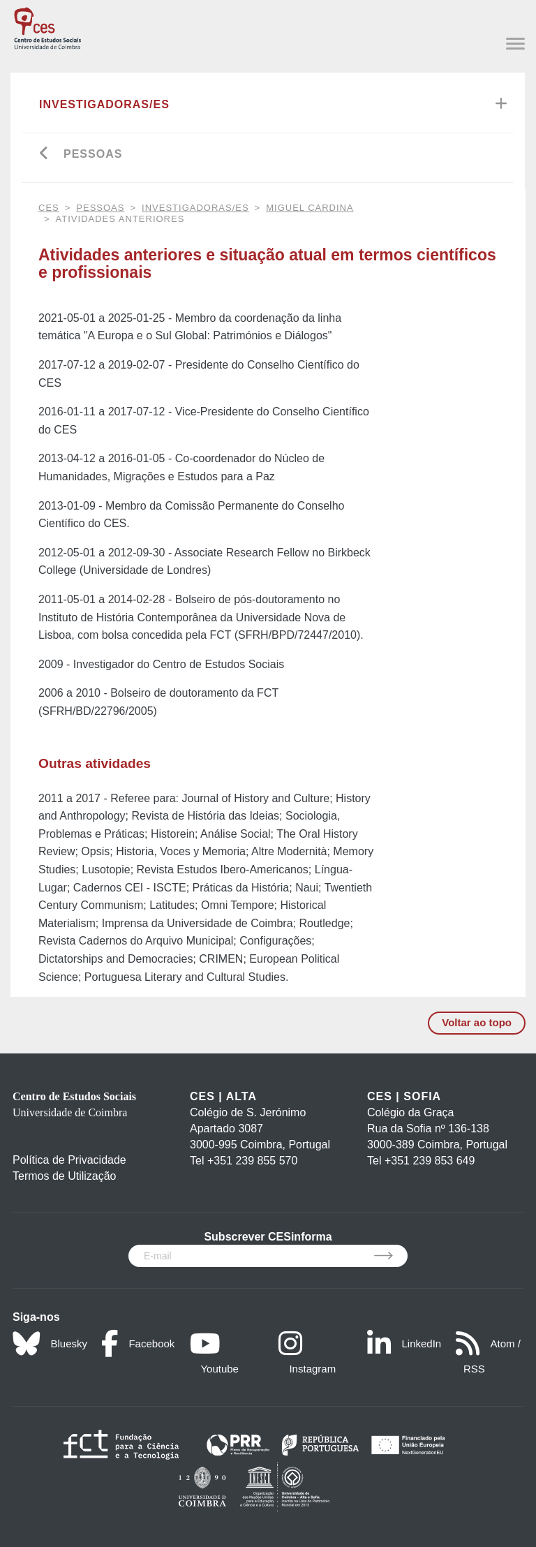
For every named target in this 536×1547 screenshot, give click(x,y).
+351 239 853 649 (430, 1161)
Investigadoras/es (104, 104)
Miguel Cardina (309, 207)
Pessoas (93, 154)
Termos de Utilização (65, 1176)
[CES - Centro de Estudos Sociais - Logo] (47, 26)
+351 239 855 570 (252, 1161)
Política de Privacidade (69, 1160)
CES (48, 207)
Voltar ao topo (477, 1022)
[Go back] (44, 154)
